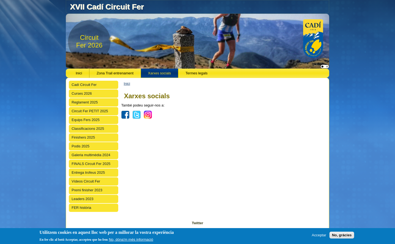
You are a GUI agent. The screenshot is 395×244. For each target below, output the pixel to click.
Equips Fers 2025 (86, 120)
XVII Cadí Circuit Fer (107, 6)
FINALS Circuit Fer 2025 (91, 164)
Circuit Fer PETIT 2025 (90, 111)
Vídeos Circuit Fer (86, 181)
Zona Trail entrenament (115, 73)
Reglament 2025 (85, 102)
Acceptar (319, 235)
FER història (81, 208)
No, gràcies (342, 235)
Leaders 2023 (83, 199)
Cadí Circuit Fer (84, 85)
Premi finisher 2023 (87, 190)
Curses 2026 (82, 93)
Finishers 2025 (83, 137)
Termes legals (196, 73)
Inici (79, 73)
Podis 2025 (80, 146)
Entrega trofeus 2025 (88, 172)
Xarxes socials (159, 73)
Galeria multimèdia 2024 (91, 155)
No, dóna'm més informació (131, 240)
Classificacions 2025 (88, 129)
